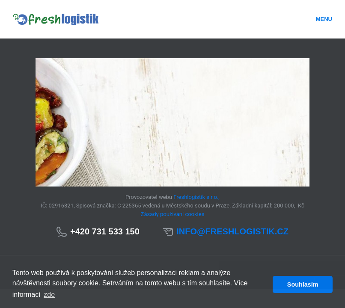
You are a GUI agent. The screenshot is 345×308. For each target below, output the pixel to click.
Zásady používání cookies (173, 214)
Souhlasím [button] (302, 284)
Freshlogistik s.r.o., (196, 197)
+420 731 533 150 (105, 231)
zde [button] (49, 294)
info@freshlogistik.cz (232, 231)
